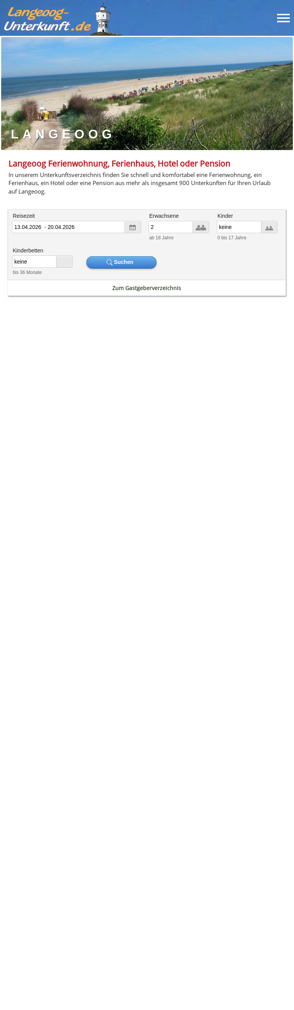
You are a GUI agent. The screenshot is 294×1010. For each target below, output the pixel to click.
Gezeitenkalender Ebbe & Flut (222, 418)
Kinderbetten (28, 250)
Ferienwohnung (57, 645)
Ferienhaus (109, 653)
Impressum (131, 931)
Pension (35, 661)
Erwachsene (164, 216)
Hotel (110, 645)
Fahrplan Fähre (71, 418)
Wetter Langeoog (71, 546)
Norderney (80, 692)
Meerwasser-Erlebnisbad (222, 764)
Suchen (121, 262)
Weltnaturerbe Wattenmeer (191, 749)
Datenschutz (173, 931)
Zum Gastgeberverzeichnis (146, 288)
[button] (39, 903)
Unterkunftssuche (83, 931)
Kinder (225, 216)
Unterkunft (225, 826)
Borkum (118, 692)
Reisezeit (24, 216)
